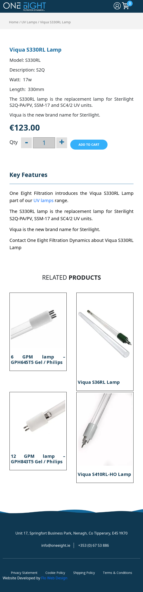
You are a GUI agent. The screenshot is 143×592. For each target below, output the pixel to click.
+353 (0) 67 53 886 (93, 545)
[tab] (28, 177)
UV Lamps (29, 22)
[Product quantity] (44, 142)
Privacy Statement (24, 573)
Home (14, 22)
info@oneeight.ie (55, 545)
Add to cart (88, 144)
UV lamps (43, 200)
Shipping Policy (84, 573)
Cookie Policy (55, 573)
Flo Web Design (54, 577)
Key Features (28, 175)
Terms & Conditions (117, 573)
